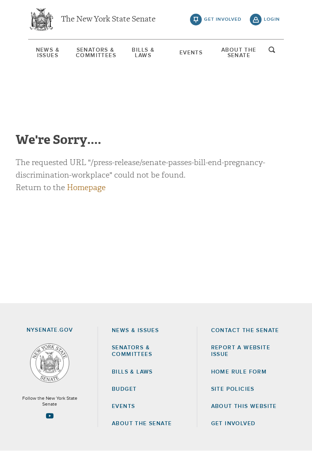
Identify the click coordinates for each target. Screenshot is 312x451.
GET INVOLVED (233, 423)
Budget (124, 389)
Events (191, 53)
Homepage (86, 187)
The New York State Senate (108, 19)
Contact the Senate (245, 330)
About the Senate (142, 423)
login (272, 19)
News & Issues (47, 52)
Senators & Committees (95, 52)
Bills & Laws (143, 52)
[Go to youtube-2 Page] (49, 416)
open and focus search (272, 52)
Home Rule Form (239, 372)
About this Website (244, 406)
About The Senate (238, 52)
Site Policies (233, 389)
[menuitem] (47, 53)
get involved (223, 19)
